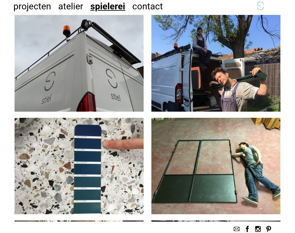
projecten (32, 6)
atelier (70, 6)
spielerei (107, 6)
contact (147, 6)
